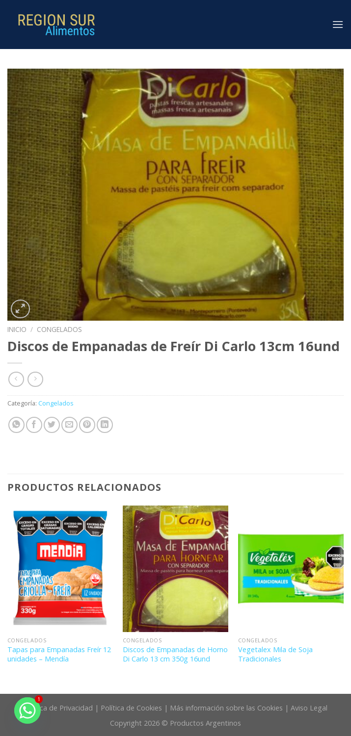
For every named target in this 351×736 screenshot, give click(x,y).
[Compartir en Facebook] (34, 425)
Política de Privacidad (58, 707)
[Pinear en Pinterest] (87, 425)
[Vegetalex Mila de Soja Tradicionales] (291, 569)
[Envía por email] (69, 425)
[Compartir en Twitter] (52, 425)
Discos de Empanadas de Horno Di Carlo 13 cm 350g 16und (175, 654)
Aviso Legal (309, 707)
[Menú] (338, 24)
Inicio (17, 329)
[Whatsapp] (27, 710)
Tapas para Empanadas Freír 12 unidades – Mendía (59, 654)
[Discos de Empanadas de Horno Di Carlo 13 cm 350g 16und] (175, 569)
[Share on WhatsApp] (16, 425)
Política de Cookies (131, 707)
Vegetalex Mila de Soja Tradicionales (275, 654)
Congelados (59, 329)
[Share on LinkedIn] (105, 425)
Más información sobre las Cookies (226, 707)
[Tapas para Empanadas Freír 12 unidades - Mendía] (60, 569)
